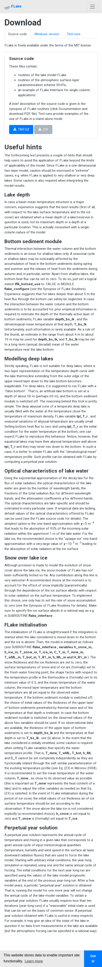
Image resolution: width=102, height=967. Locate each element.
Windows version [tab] (46, 34)
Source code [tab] (17, 34)
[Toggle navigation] (92, 6)
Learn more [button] (34, 961)
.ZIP (43, 129)
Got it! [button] (93, 958)
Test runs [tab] (73, 34)
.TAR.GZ (21, 129)
